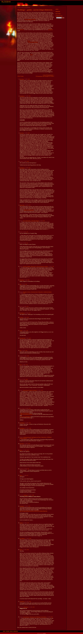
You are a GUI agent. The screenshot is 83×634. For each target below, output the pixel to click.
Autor (28, 41)
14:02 (34, 607)
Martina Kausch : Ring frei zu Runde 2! (30, 390)
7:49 (53, 266)
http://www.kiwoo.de (24, 413)
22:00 (30, 538)
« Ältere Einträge (20, 76)
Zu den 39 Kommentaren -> (48, 75)
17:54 (27, 364)
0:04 (44, 220)
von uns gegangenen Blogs (29, 19)
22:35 (42, 390)
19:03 (30, 601)
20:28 (29, 133)
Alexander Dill (22, 338)
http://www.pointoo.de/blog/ (26, 414)
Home (4, 631)
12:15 (32, 438)
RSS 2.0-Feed (58, 13)
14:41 (30, 338)
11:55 (27, 306)
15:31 (28, 522)
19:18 (29, 79)
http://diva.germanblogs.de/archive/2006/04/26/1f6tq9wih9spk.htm (33, 511)
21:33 (29, 205)
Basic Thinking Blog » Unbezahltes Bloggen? (31, 220)
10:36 (24, 293)
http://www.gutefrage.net (25, 416)
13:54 (29, 506)
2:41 (27, 243)
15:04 (28, 355)
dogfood (21, 522)
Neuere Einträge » (51, 76)
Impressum (58, 11)
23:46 (28, 549)
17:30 (29, 422)
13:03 (27, 330)
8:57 (27, 475)
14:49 (30, 428)
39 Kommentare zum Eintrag (42, 76)
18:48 (27, 379)
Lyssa (21, 364)
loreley (21, 330)
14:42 (26, 350)
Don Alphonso (22, 538)
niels (20, 284)
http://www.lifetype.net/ (29, 210)
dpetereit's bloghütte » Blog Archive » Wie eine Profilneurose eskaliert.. (35, 266)
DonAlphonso (22, 96)
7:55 (28, 468)
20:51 (29, 167)
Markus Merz (22, 205)
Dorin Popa (22, 79)
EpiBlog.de (26, 495)
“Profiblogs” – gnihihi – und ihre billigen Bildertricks (34, 10)
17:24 (29, 408)
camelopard (22, 506)
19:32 (29, 443)
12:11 (29, 313)
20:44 (28, 161)
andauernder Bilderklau (33, 42)
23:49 (28, 450)
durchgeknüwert (20, 29)
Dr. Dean (21, 317)
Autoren (7, 631)
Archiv (57, 9)
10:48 (33, 495)
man (31, 54)
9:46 (26, 284)
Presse (11, 631)
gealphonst (50, 29)
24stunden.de (26, 607)
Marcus (21, 450)
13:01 (28, 317)
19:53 (29, 96)
